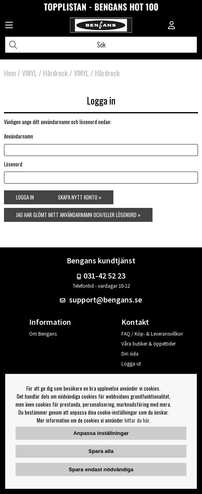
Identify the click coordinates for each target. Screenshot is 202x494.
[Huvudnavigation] (9, 26)
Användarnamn (18, 136)
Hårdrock (55, 73)
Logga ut (131, 363)
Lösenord (13, 164)
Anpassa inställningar (101, 433)
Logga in (25, 197)
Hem (10, 73)
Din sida (130, 353)
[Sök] (101, 45)
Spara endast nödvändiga (101, 469)
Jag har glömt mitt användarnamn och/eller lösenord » (78, 215)
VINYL (29, 73)
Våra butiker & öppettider (148, 343)
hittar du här (137, 420)
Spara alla (101, 451)
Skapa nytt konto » (79, 197)
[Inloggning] (171, 26)
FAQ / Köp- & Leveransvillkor (152, 333)
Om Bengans (43, 333)
